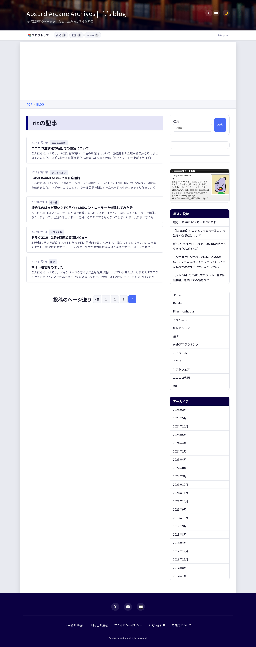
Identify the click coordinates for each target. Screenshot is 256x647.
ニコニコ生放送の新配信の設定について (60, 148)
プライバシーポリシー (128, 625)
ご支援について (181, 625)
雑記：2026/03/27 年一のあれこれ (194, 222)
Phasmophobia (183, 311)
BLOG (40, 104)
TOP (29, 104)
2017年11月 (180, 559)
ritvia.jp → (222, 35)
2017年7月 (180, 576)
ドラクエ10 (180, 320)
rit (202, 185)
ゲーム (93, 35)
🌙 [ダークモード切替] (226, 13)
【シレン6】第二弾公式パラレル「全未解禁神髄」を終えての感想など (199, 277)
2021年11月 (180, 493)
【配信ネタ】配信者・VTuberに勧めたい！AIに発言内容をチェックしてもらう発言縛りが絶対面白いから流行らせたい (199, 262)
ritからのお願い (75, 625)
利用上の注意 (99, 625)
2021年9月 (180, 509)
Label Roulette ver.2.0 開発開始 (55, 177)
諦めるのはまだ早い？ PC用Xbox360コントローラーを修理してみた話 (82, 207)
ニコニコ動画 (181, 378)
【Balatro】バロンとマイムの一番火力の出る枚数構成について (199, 233)
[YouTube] (216, 13)
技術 (61, 35)
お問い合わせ (157, 625)
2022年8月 (180, 468)
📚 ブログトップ (38, 35)
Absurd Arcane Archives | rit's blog (76, 13)
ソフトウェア (181, 369)
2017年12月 (180, 551)
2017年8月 (180, 568)
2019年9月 (180, 526)
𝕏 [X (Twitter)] (208, 13)
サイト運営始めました (47, 267)
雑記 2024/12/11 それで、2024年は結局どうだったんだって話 (199, 246)
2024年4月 (180, 443)
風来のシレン (181, 328)
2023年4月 (180, 460)
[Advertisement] (128, 70)
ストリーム (180, 353)
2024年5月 (180, 435)
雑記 (76, 35)
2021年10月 (180, 501)
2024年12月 (180, 426)
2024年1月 (180, 451)
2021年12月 (180, 485)
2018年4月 (180, 543)
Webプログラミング (185, 344)
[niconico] (141, 607)
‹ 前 (97, 299)
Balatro (178, 303)
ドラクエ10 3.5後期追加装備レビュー (59, 237)
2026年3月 (180, 410)
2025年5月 (180, 418)
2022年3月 (180, 476)
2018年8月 (180, 534)
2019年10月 (180, 518)
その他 (177, 361)
